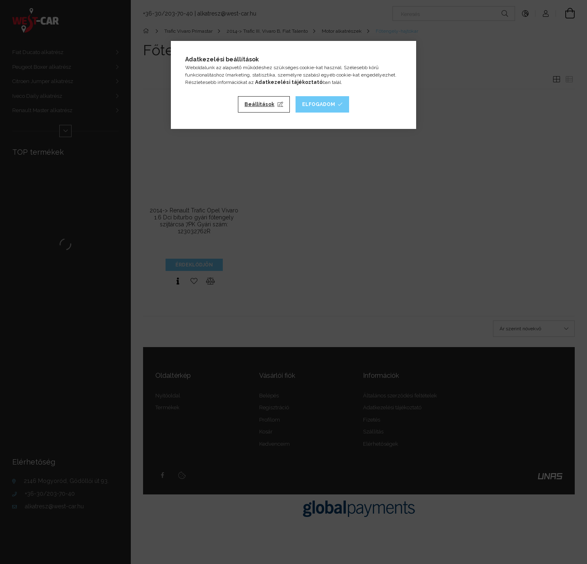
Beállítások (259, 104)
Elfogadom (318, 104)
